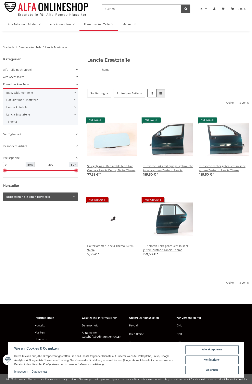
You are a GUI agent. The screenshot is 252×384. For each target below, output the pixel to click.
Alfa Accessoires (13, 77)
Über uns (41, 339)
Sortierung (97, 93)
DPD (179, 334)
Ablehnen (212, 370)
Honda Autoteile (17, 107)
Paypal (133, 325)
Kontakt (40, 325)
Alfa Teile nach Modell (17, 69)
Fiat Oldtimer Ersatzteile (22, 100)
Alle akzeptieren (212, 349)
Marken (40, 332)
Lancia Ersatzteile (18, 114)
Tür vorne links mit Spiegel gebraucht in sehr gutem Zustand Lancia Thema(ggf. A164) (168, 168)
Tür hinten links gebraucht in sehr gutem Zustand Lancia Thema (165, 248)
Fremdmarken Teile (16, 84)
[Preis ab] (14, 164)
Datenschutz (39, 371)
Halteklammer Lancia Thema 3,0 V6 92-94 (110, 248)
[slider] (5, 171)
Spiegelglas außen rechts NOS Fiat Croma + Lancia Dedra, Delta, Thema (111, 168)
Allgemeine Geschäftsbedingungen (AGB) (101, 334)
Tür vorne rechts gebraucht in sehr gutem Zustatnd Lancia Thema (222, 168)
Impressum (21, 371)
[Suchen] (142, 9)
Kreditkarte (136, 334)
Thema (104, 69)
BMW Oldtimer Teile (19, 92)
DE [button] (201, 9)
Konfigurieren (211, 359)
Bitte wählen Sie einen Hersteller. (28, 197)
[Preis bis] (58, 164)
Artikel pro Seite (128, 93)
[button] (214, 9)
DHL (179, 325)
